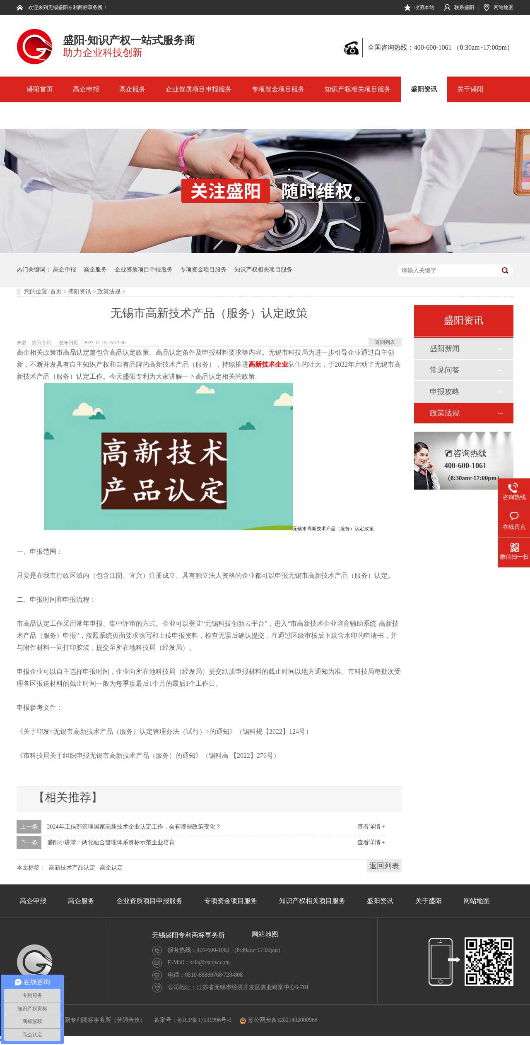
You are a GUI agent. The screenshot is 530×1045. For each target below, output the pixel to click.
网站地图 (503, 7)
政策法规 (108, 291)
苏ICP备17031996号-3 (204, 1020)
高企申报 (86, 89)
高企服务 (132, 89)
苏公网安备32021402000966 (279, 1020)
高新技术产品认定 (72, 868)
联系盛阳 (464, 7)
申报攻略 (445, 391)
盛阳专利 (41, 343)
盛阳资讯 (424, 89)
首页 (56, 291)
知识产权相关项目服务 (358, 89)
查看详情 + (371, 827)
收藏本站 (424, 7)
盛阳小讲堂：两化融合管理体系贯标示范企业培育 (111, 842)
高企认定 (111, 868)
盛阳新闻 (445, 348)
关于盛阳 (470, 89)
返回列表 (385, 342)
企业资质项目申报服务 (199, 89)
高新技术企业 (268, 364)
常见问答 (445, 370)
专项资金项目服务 (278, 89)
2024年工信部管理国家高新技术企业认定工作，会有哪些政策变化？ (134, 827)
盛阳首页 (39, 89)
